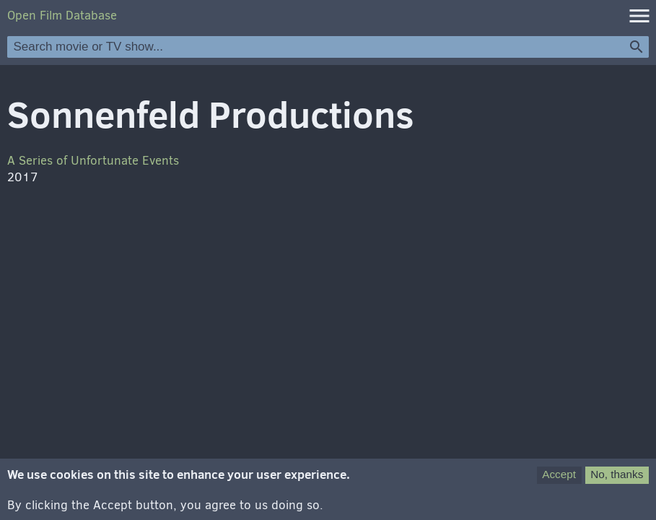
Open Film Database (62, 15)
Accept (559, 478)
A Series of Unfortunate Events (93, 160)
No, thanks (616, 478)
